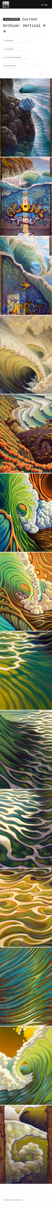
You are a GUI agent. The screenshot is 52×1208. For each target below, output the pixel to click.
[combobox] (42, 74)
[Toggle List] (47, 74)
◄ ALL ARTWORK (11, 19)
